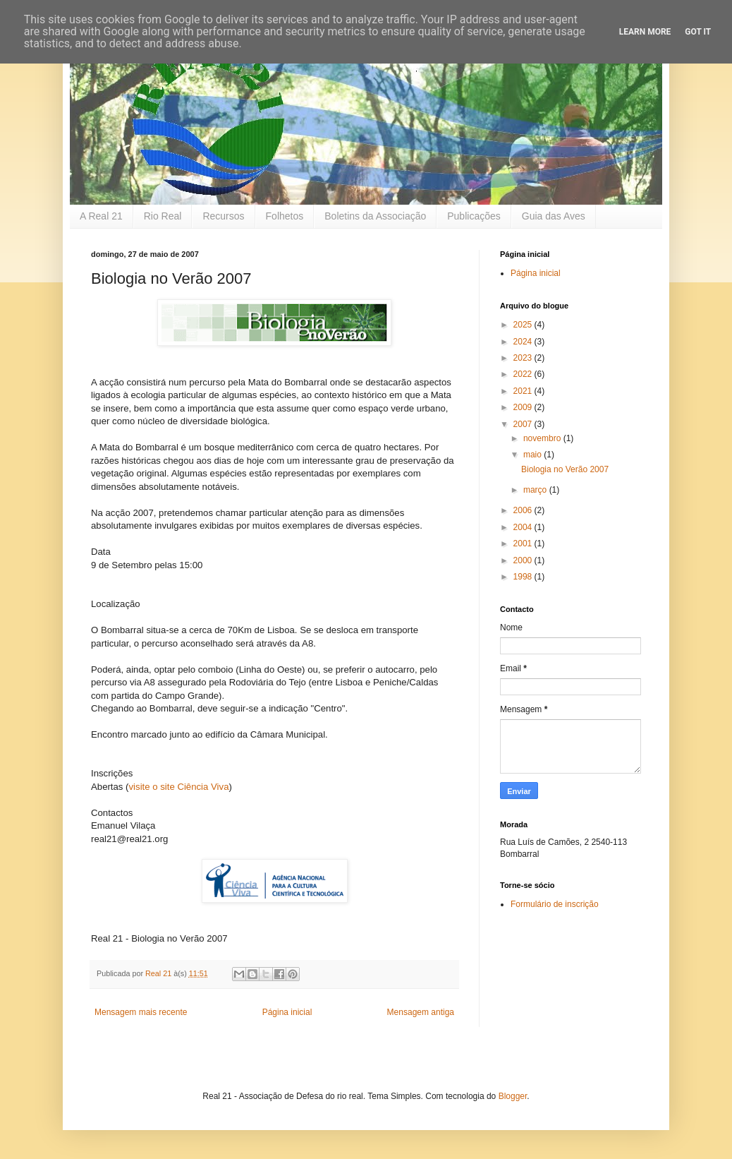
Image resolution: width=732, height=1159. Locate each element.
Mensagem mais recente (140, 1012)
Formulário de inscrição (555, 904)
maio (533, 455)
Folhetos (285, 216)
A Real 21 (101, 216)
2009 (524, 407)
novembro (543, 438)
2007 (524, 424)
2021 (524, 391)
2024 (524, 342)
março (536, 490)
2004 (524, 527)
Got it (698, 32)
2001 (524, 543)
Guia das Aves (553, 216)
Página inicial (287, 1012)
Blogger (513, 1096)
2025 (524, 325)
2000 (524, 560)
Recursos (223, 216)
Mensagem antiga (420, 1012)
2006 (524, 510)
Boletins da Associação (375, 216)
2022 (524, 374)
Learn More (645, 32)
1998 (524, 577)
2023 (524, 358)
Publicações (474, 216)
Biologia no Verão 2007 (565, 469)
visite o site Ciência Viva (179, 786)
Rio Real (163, 216)
